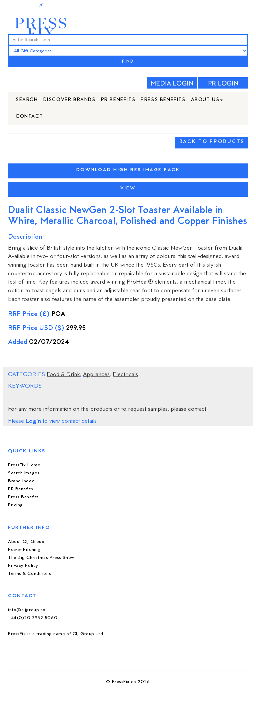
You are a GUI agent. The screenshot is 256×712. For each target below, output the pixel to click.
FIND (128, 61)
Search (27, 100)
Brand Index (21, 481)
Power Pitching (24, 550)
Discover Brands (69, 100)
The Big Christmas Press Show (41, 558)
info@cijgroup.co (27, 610)
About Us (207, 100)
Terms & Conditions (29, 574)
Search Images (23, 473)
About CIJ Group (26, 542)
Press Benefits (163, 100)
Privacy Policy (23, 566)
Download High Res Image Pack (128, 170)
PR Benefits (118, 100)
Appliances (96, 374)
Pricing (15, 505)
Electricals (125, 374)
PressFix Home (24, 465)
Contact (29, 117)
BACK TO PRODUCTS (212, 142)
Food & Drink (63, 374)
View (127, 188)
